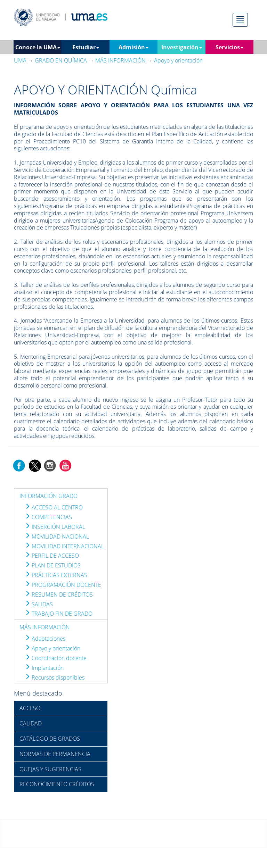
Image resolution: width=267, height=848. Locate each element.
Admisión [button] (133, 47)
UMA (20, 60)
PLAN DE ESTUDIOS (53, 565)
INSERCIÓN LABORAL (55, 527)
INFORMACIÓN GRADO (48, 496)
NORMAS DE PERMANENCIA (54, 754)
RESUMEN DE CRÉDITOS (59, 594)
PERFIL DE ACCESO (52, 555)
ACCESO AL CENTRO (54, 507)
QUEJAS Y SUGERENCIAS (50, 769)
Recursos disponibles (54, 677)
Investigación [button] (181, 47)
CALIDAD (30, 723)
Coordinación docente (56, 658)
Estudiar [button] (85, 47)
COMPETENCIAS (48, 517)
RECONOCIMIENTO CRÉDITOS (56, 784)
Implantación (44, 668)
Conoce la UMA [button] (37, 47)
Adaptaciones (45, 638)
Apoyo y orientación (52, 648)
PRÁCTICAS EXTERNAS (56, 575)
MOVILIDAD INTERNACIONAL (64, 546)
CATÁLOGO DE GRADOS (49, 738)
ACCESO (29, 708)
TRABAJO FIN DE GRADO (58, 613)
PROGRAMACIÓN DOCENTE (63, 585)
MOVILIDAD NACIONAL (57, 536)
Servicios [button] (229, 47)
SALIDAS (39, 604)
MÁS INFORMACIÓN (44, 627)
